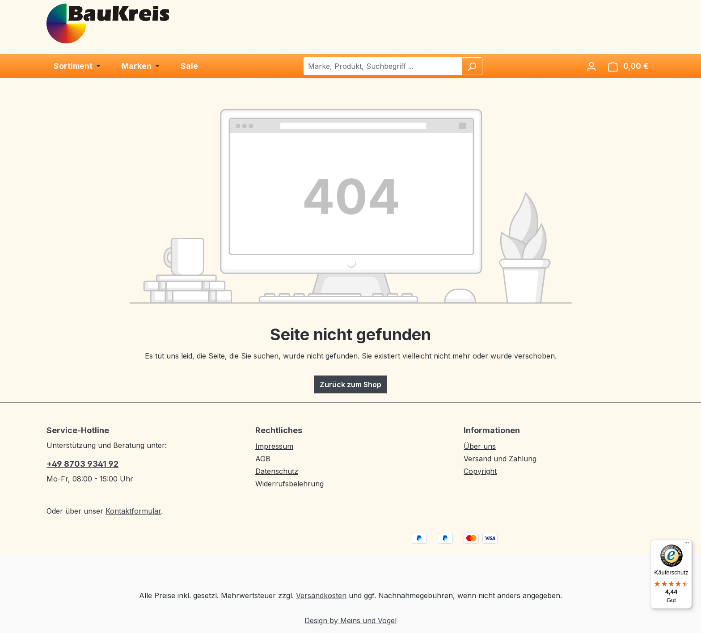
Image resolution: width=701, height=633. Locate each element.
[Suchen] (471, 66)
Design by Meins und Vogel (350, 620)
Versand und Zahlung (500, 458)
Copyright (480, 471)
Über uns (480, 446)
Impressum (274, 446)
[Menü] (686, 545)
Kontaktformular (133, 510)
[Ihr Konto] (591, 66)
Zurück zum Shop (350, 384)
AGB (262, 458)
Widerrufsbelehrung (289, 483)
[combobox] (383, 66)
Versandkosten (321, 595)
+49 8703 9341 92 (82, 463)
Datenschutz (276, 471)
